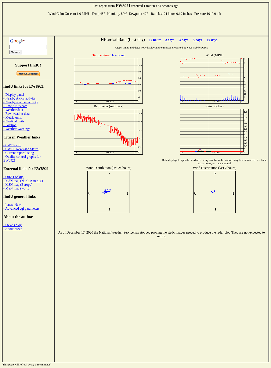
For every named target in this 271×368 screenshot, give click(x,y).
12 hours (155, 40)
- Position (10, 125)
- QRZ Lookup (13, 177)
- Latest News (12, 204)
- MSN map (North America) (23, 181)
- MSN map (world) (16, 188)
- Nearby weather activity (20, 102)
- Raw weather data (16, 113)
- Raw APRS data (15, 106)
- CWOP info (12, 145)
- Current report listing (18, 153)
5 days (197, 40)
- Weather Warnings (16, 129)
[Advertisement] (135, 25)
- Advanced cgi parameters (21, 208)
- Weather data (13, 110)
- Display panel (13, 94)
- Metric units (12, 117)
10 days (212, 40)
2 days (169, 40)
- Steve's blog (12, 225)
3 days (183, 40)
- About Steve (12, 229)
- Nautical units (13, 121)
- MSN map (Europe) (17, 184)
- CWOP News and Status (21, 149)
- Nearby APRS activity (19, 98)
